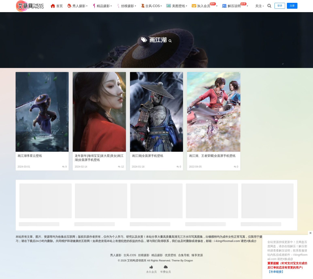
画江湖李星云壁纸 (30, 155)
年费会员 (165, 268)
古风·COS (150, 5)
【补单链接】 (275, 271)
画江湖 (158, 40)
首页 (56, 5)
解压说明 (234, 5)
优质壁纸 (170, 255)
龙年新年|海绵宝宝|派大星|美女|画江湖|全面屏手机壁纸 (99, 157)
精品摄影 (101, 5)
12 (121, 166)
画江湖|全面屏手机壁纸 (147, 155)
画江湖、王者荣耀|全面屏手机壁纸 (212, 155)
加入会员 (204, 5)
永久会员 (151, 268)
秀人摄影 (76, 5)
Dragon (188, 260)
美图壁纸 (175, 5)
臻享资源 (197, 255)
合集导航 (184, 255)
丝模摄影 (125, 5)
